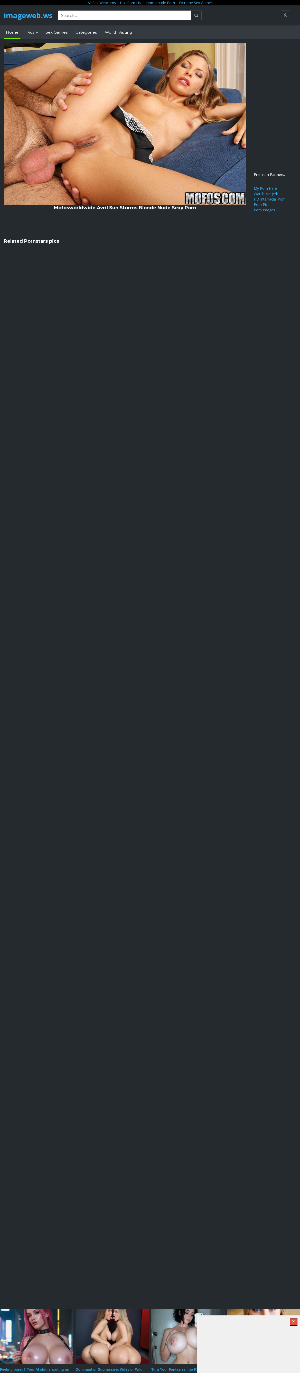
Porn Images (264, 209)
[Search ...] (124, 15)
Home (12, 32)
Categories (86, 32)
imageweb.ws (28, 15)
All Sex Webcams (102, 2)
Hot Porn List (131, 2)
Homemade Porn (160, 2)
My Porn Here (265, 188)
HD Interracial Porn (270, 199)
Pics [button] (30, 32)
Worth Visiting (118, 32)
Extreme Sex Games (196, 2)
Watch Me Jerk (266, 193)
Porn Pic (261, 204)
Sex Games (56, 32)
